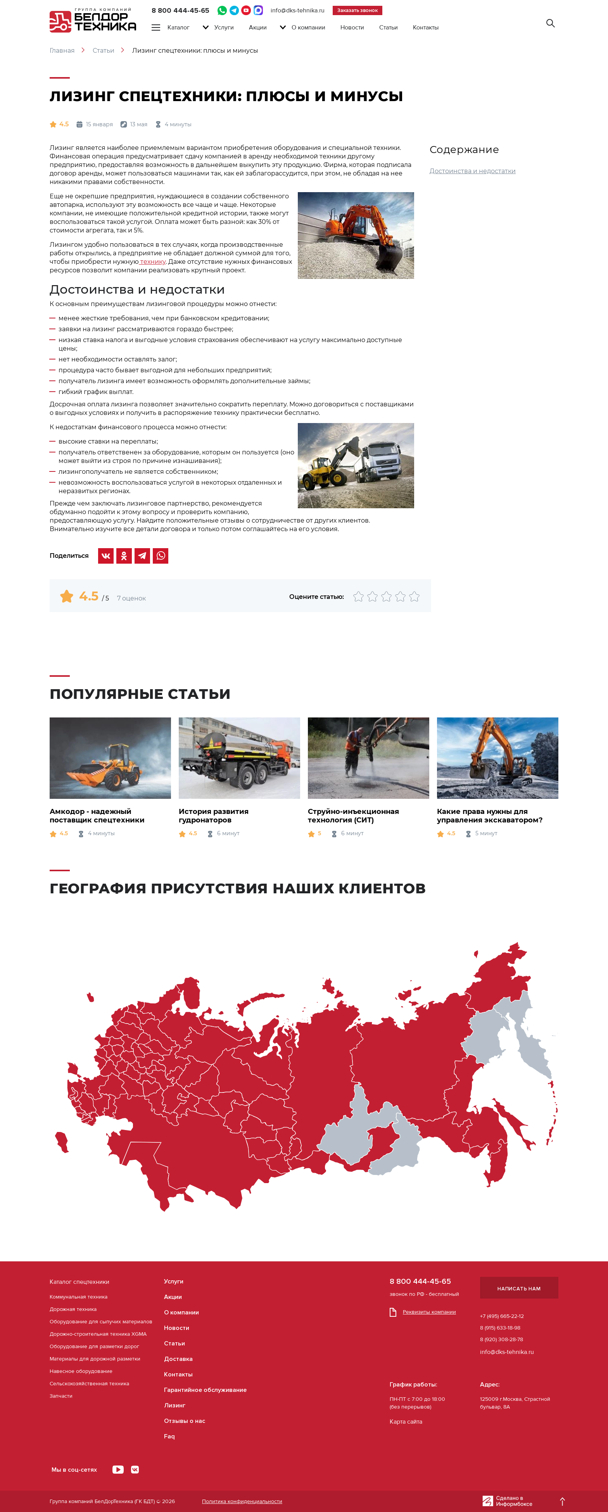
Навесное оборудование (81, 1371)
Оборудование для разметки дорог (94, 1346)
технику (152, 261)
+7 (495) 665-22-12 (502, 1316)
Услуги (224, 27)
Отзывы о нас (184, 1421)
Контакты (426, 27)
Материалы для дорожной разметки (95, 1358)
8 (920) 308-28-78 (501, 1339)
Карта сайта (406, 1422)
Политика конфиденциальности (242, 1501)
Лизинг (174, 1405)
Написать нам (519, 1289)
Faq (169, 1436)
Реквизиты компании (423, 1312)
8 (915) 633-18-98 (500, 1328)
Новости (352, 27)
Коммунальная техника (78, 1297)
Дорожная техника (73, 1309)
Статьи (388, 27)
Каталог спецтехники (79, 1282)
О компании (308, 27)
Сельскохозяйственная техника (89, 1383)
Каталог (179, 27)
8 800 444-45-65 (180, 10)
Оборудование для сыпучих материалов (101, 1321)
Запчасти (61, 1396)
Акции (258, 27)
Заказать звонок (357, 10)
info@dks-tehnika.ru (298, 10)
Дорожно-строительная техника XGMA (98, 1334)
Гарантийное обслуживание (205, 1390)
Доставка (178, 1359)
